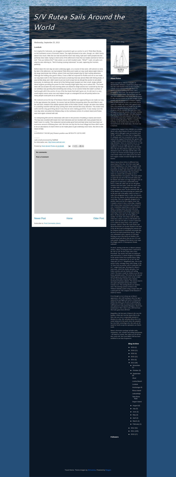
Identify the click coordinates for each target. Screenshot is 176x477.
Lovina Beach (137, 381)
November (136, 365)
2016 (133, 353)
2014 (133, 360)
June (135, 412)
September (137, 373)
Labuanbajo (136, 393)
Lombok (135, 384)
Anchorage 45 (137, 387)
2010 (133, 434)
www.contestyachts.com (123, 88)
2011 (133, 431)
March (135, 421)
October (136, 370)
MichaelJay (92, 470)
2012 (133, 428)
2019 (133, 347)
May (134, 415)
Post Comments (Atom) (52, 223)
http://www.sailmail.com (56, 142)
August (135, 405)
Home (70, 218)
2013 (133, 363)
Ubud (134, 378)
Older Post (98, 218)
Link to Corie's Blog (117, 42)
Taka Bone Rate (136, 397)
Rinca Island (136, 390)
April (134, 418)
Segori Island (137, 402)
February (136, 424)
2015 (133, 357)
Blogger (108, 470)
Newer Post (40, 218)
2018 (133, 350)
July (134, 409)
